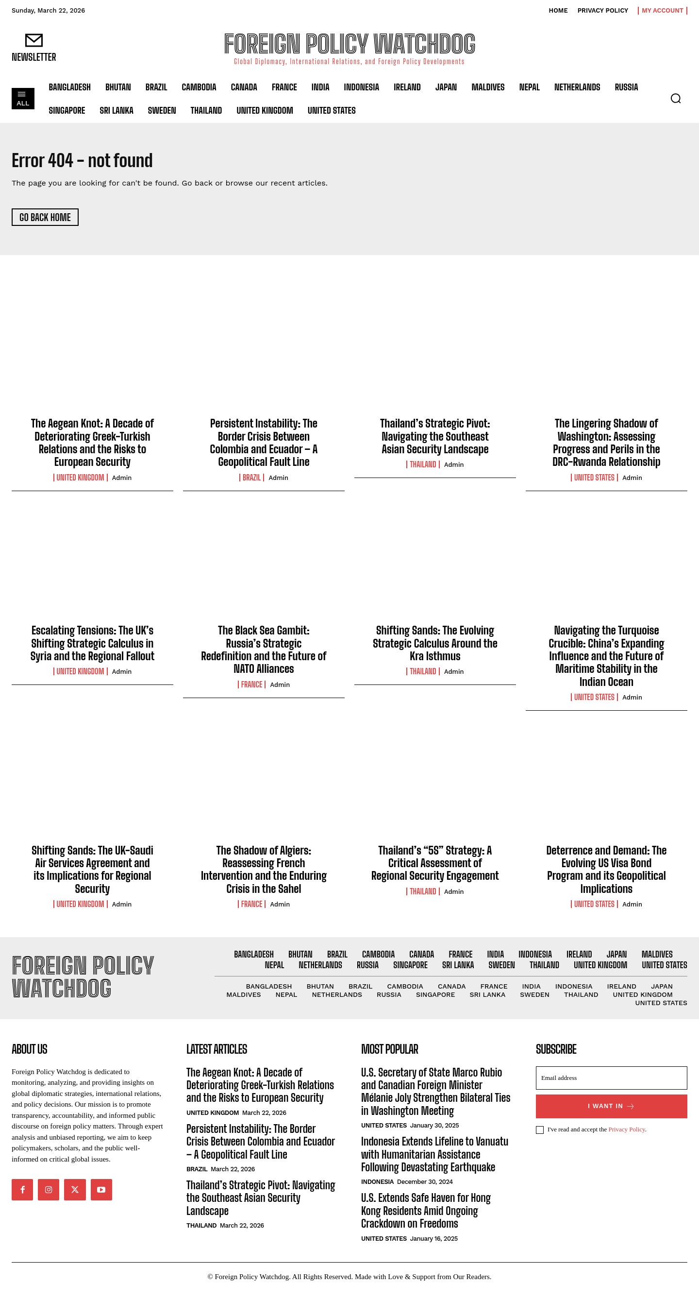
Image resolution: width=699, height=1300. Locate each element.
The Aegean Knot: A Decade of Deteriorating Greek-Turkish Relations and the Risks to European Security (92, 446)
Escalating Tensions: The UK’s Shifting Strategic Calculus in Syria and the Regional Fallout (93, 646)
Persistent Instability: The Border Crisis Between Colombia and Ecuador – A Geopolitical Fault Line (264, 446)
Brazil (252, 481)
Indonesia (377, 1191)
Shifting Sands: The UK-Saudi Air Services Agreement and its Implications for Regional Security (92, 872)
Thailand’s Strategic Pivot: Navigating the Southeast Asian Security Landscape (435, 439)
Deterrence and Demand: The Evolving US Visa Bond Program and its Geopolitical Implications (606, 872)
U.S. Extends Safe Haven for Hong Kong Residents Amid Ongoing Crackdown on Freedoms (426, 1220)
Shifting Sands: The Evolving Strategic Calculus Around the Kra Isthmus (435, 646)
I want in (611, 1115)
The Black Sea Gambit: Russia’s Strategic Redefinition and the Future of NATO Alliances (263, 653)
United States (594, 481)
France (252, 688)
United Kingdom (80, 481)
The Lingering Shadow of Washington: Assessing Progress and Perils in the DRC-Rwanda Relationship (606, 446)
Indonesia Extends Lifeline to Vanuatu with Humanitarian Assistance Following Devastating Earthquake (434, 1164)
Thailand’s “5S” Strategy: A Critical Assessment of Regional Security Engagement (435, 866)
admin (122, 481)
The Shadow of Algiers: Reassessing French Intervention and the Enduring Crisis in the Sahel (264, 872)
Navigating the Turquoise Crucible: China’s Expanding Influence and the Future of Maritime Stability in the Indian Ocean (606, 659)
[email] (611, 1087)
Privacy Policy (626, 1139)
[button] (675, 98)
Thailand (423, 468)
